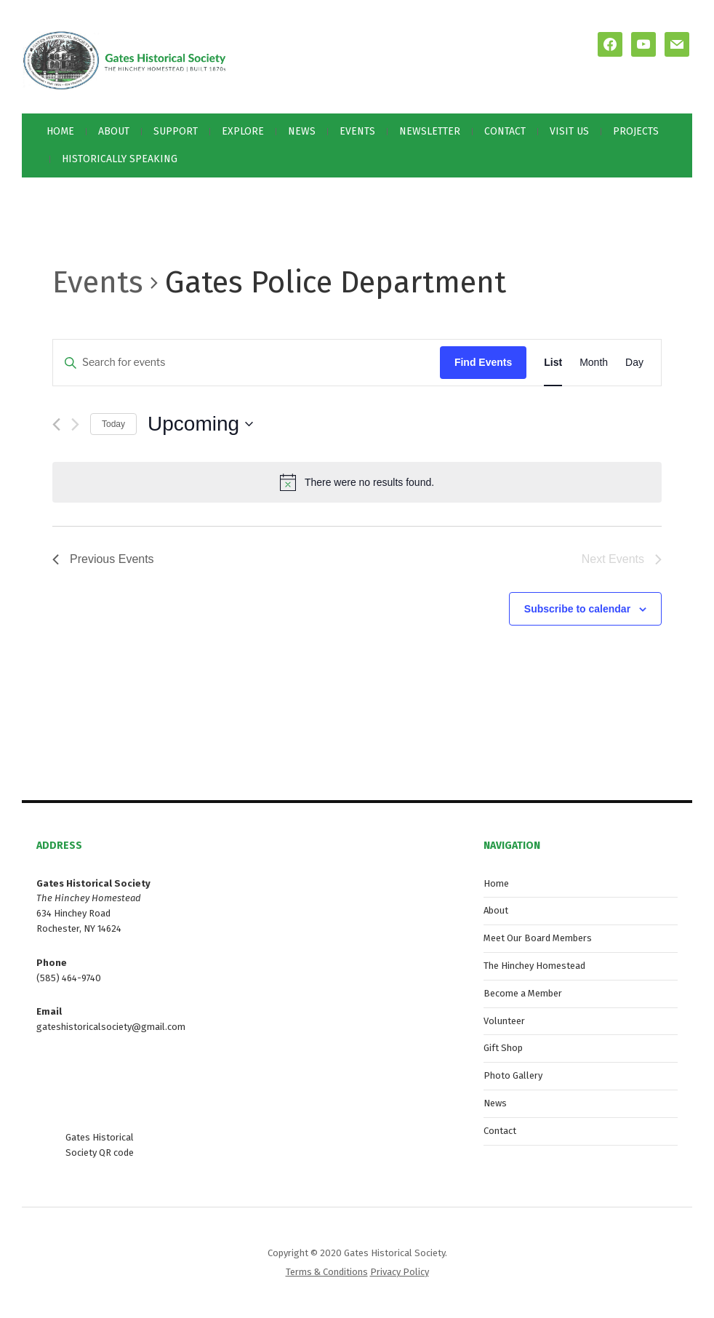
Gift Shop (503, 1047)
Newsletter (429, 131)
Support (175, 131)
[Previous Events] (56, 424)
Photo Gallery (513, 1075)
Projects (636, 131)
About (113, 131)
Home (60, 131)
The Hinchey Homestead (534, 965)
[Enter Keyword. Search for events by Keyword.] (246, 363)
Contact (505, 131)
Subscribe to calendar (577, 609)
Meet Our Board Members (538, 937)
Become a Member (523, 993)
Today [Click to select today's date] (113, 424)
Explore (243, 131)
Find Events (483, 362)
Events (357, 131)
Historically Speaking (119, 159)
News (302, 131)
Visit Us (569, 131)
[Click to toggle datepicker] (200, 424)
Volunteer (504, 1020)
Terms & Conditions (327, 1271)
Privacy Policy (399, 1271)
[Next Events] (75, 424)
